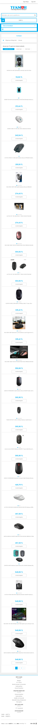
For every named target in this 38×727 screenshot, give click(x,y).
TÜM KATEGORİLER (8, 26)
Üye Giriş (26, 2)
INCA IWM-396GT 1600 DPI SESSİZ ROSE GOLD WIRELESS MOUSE (19, 361)
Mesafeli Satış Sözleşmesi (19, 700)
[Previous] (14, 668)
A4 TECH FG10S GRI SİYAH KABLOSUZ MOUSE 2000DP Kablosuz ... (18, 594)
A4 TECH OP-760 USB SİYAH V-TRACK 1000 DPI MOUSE (19, 216)
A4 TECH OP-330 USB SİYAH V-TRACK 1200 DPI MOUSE (19, 274)
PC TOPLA (19, 682)
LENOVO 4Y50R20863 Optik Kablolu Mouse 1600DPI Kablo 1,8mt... (19, 390)
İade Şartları (19, 696)
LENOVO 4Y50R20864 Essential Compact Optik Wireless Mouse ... (19, 478)
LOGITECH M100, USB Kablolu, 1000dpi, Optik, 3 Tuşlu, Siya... (19, 303)
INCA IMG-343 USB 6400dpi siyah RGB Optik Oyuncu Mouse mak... (19, 623)
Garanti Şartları (19, 688)
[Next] (24, 668)
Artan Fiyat (27, 49)
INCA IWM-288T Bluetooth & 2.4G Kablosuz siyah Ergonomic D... (19, 332)
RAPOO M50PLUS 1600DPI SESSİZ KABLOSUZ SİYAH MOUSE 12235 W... (19, 652)
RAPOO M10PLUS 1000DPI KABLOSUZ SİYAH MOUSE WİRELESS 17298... (19, 536)
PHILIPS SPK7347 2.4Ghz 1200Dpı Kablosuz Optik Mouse (18, 420)
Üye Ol (33, 2)
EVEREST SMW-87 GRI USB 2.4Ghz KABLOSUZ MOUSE (19, 128)
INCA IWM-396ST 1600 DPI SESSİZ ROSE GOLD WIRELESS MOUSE (19, 245)
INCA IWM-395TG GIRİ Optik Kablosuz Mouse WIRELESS (19, 187)
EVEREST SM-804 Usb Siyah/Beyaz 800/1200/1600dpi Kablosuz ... (19, 99)
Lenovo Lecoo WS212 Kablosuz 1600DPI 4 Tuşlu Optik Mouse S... (19, 449)
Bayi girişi (19, 702)
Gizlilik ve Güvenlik (19, 698)
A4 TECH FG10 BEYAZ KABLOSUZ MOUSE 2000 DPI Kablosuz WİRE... (19, 507)
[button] (19, 36)
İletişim (19, 680)
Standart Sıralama (8, 49)
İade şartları (19, 686)
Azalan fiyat (18, 49)
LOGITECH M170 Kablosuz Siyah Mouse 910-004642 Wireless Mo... (19, 565)
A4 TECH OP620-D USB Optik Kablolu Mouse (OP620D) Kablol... (19, 157)
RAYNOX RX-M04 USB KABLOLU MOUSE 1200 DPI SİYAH (19, 70)
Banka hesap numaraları (19, 684)
